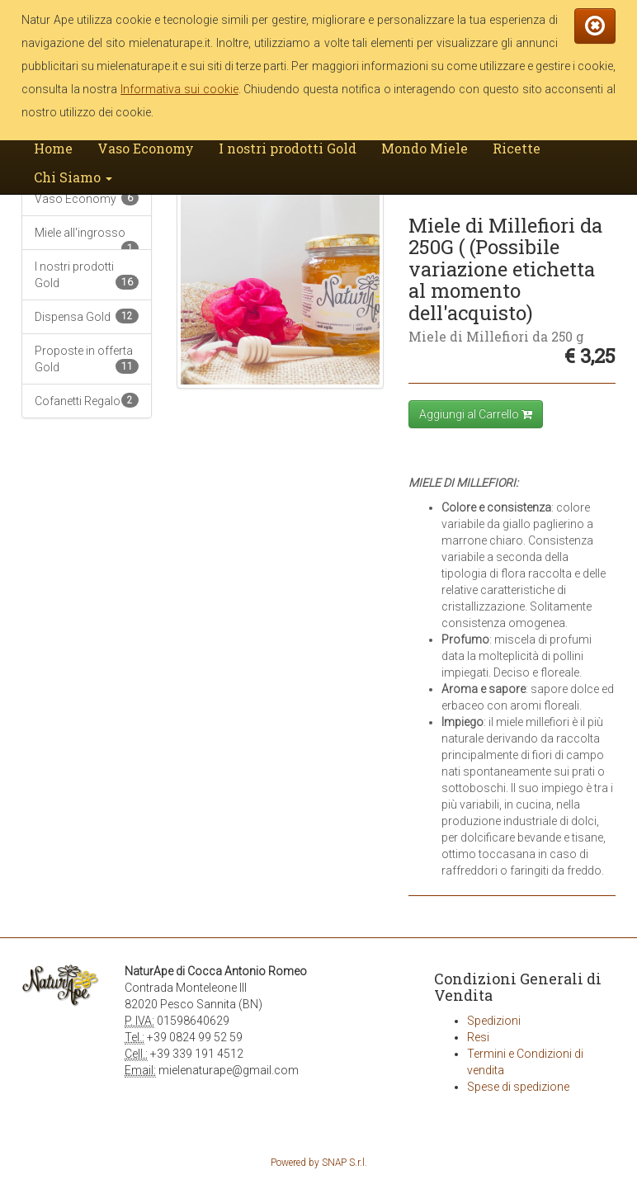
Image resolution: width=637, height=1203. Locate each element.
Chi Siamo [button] (73, 177)
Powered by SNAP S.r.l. (319, 1162)
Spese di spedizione (518, 1086)
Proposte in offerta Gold (87, 359)
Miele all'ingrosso (87, 238)
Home (53, 148)
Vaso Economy (145, 148)
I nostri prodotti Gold (287, 148)
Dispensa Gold (87, 316)
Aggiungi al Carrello (475, 414)
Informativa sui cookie (179, 89)
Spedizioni (494, 1020)
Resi (478, 1037)
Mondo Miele (424, 148)
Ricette (516, 148)
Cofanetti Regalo (87, 400)
